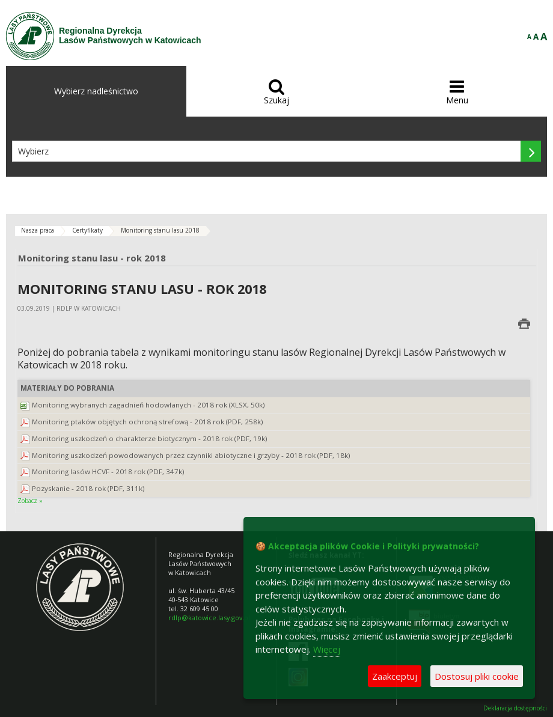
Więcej (326, 649)
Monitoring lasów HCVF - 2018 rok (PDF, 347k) (108, 471)
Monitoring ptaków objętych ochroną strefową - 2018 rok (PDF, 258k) (147, 421)
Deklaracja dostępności (515, 708)
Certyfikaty (87, 230)
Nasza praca (37, 230)
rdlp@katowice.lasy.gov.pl (209, 617)
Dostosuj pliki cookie (477, 676)
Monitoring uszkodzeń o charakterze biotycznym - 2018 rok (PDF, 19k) (149, 438)
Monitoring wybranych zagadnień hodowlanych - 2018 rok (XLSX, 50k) (148, 404)
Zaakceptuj (394, 676)
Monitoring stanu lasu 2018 (160, 230)
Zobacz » (30, 500)
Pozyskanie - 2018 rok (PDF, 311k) (88, 488)
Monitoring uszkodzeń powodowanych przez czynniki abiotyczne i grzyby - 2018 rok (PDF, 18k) (191, 455)
